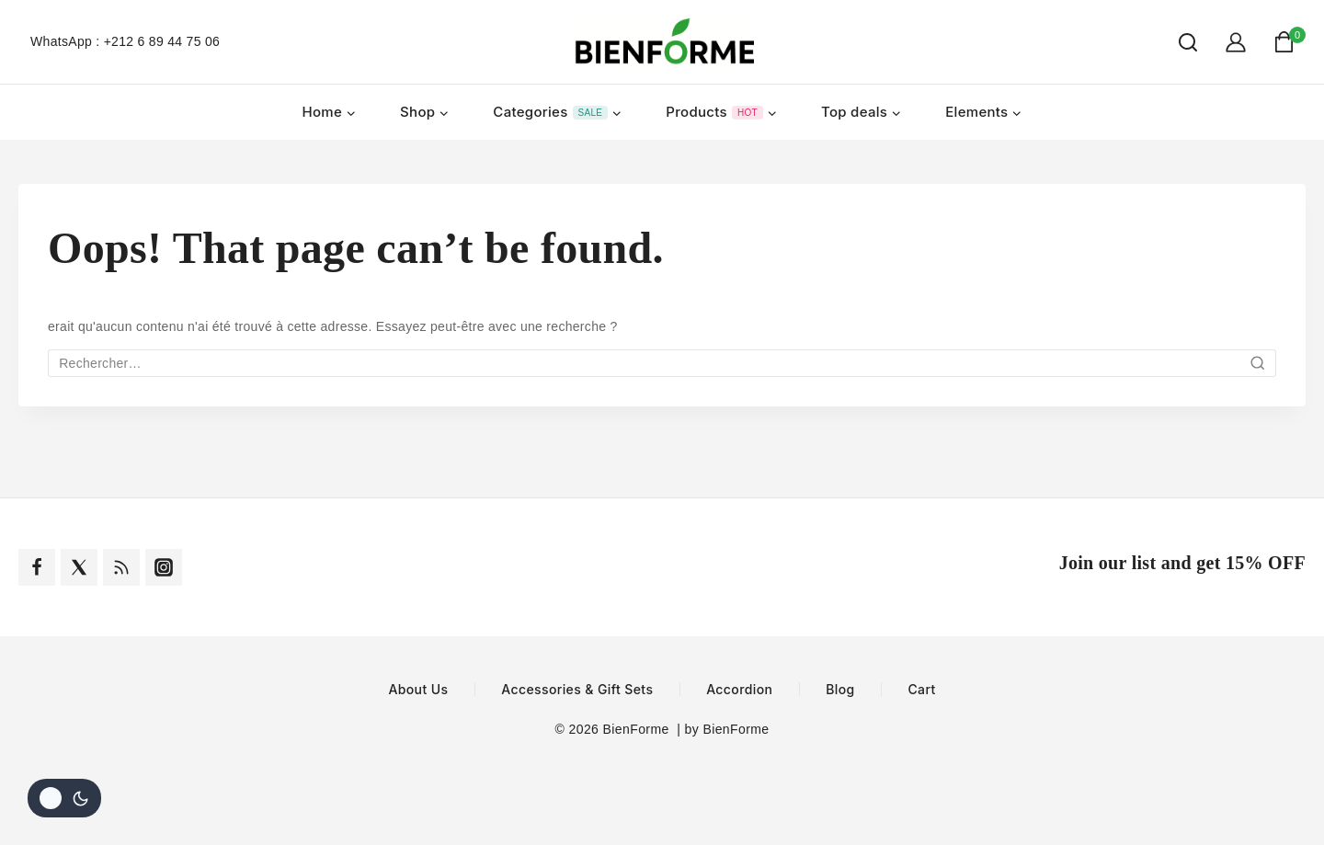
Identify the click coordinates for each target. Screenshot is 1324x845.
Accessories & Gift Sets (577, 689)
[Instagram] (163, 567)
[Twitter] (79, 567)
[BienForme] (662, 41)
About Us (418, 689)
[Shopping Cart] (1289, 41)
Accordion (739, 689)
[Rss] (121, 567)
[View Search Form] (1178, 42)
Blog (840, 689)
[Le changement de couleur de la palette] (64, 798)
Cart (921, 689)
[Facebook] (36, 567)
